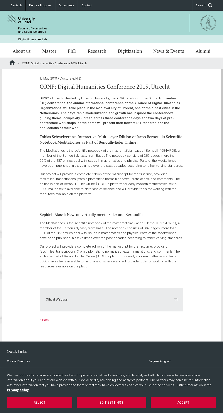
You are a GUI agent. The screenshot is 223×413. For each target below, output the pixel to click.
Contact (86, 5)
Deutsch (16, 5)
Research (97, 51)
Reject (40, 402)
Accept (183, 402)
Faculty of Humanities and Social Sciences (32, 30)
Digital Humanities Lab (32, 39)
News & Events (168, 51)
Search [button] (204, 5)
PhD (72, 51)
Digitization (130, 51)
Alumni (203, 51)
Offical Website (111, 299)
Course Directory (18, 361)
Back (45, 320)
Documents (66, 5)
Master (49, 51)
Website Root (12, 62)
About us (22, 51)
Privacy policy (18, 390)
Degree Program (40, 5)
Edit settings (111, 402)
